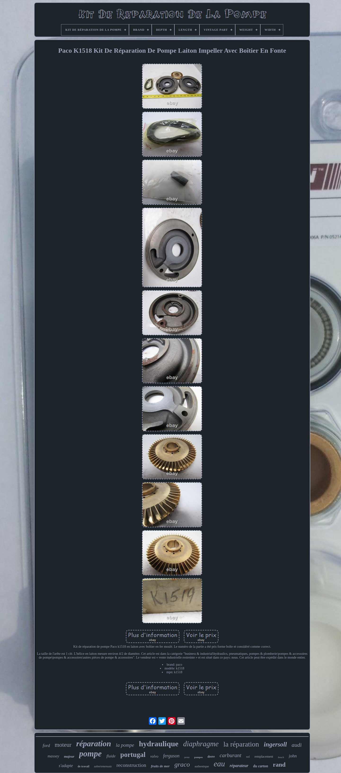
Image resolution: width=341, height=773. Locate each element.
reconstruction (131, 765)
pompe (90, 753)
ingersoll (275, 744)
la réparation (241, 744)
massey (53, 756)
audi (297, 745)
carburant (230, 755)
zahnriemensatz (103, 766)
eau (219, 764)
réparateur (239, 765)
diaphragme (201, 744)
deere (211, 756)
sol (248, 756)
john (293, 755)
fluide (111, 756)
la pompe (125, 745)
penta (187, 757)
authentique (202, 766)
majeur (69, 756)
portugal (132, 754)
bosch (281, 757)
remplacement (263, 756)
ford (46, 745)
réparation (93, 743)
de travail (83, 766)
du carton (260, 766)
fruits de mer (160, 766)
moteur (63, 745)
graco (182, 764)
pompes (198, 757)
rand (279, 764)
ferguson (171, 755)
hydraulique (158, 743)
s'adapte (66, 765)
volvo (154, 756)
